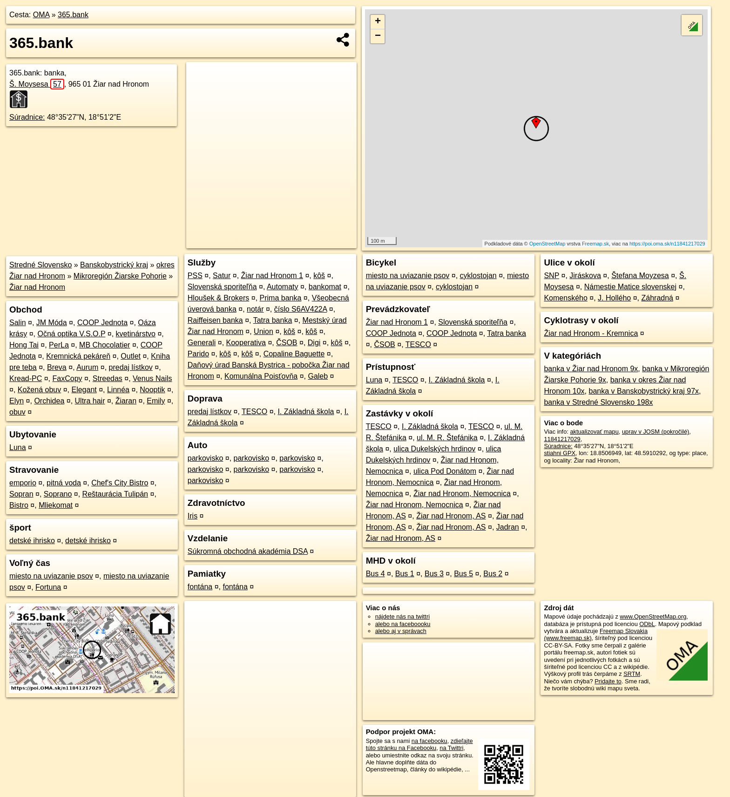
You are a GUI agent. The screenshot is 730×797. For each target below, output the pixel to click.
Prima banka (281, 298)
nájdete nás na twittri (402, 616)
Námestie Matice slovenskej (630, 287)
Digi (314, 343)
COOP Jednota (102, 323)
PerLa (59, 345)
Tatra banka (272, 320)
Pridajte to (608, 681)
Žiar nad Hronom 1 (272, 275)
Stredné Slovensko (40, 265)
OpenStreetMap (547, 243)
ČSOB (286, 343)
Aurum (87, 367)
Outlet (131, 356)
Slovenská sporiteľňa (222, 287)
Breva (57, 367)
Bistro (18, 505)
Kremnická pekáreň (78, 356)
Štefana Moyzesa (640, 275)
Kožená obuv (39, 390)
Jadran (507, 527)
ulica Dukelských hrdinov (434, 449)
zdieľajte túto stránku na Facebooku (419, 744)
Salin (17, 323)
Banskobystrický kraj (114, 265)
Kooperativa (246, 343)
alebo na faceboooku (403, 623)
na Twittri (451, 747)
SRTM (631, 673)
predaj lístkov (131, 367)
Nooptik (152, 390)
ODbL (647, 623)
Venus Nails (152, 378)
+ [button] (378, 22)
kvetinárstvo (135, 334)
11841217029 (562, 439)
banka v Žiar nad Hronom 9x (591, 369)
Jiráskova (585, 275)
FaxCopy (67, 378)
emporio (22, 483)
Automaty (282, 287)
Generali (202, 343)
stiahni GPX (559, 453)
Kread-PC (25, 378)
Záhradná (657, 298)
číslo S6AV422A (300, 309)
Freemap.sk (595, 243)
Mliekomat (56, 505)
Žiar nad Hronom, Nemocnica (462, 493)
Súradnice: (27, 117)
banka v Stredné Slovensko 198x (598, 402)
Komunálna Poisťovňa (260, 376)
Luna (17, 447)
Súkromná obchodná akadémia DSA (248, 551)
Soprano (58, 494)
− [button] (378, 36)
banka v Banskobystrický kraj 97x (643, 391)
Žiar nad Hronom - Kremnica (591, 333)
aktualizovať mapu (594, 431)
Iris (192, 516)
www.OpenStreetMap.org (653, 616)
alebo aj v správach (400, 630)
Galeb (318, 376)
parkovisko (205, 458)
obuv (17, 412)
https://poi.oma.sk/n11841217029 (667, 243)
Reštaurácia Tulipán (115, 494)
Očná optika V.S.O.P (71, 334)
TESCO (254, 412)
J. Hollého (614, 298)
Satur (221, 275)
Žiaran (125, 401)
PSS (195, 275)
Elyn (16, 401)
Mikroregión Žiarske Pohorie (120, 276)
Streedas (107, 378)
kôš (319, 275)
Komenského (565, 298)
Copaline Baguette (294, 354)
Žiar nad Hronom (37, 287)
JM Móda (51, 323)
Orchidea (49, 401)
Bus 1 (404, 574)
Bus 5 (463, 574)
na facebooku (429, 740)
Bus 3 (434, 574)
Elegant (83, 390)
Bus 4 (375, 574)
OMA (41, 15)
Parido (198, 354)
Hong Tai (24, 345)
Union (263, 331)
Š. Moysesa (36, 84)
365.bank (73, 15)
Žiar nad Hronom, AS (451, 516)
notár (255, 309)
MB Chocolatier (104, 345)
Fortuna (48, 587)
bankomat (325, 287)
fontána (200, 587)
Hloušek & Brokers (219, 298)
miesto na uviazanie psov (51, 576)
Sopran (21, 494)
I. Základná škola (305, 412)
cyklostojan (478, 275)
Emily (156, 401)
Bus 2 (492, 574)
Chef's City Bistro (119, 483)
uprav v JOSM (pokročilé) (655, 431)
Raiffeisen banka (215, 320)
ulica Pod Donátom (444, 471)
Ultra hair (90, 401)
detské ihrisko (32, 541)
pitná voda (64, 483)
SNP (551, 275)
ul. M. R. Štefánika (447, 438)
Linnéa (118, 390)
